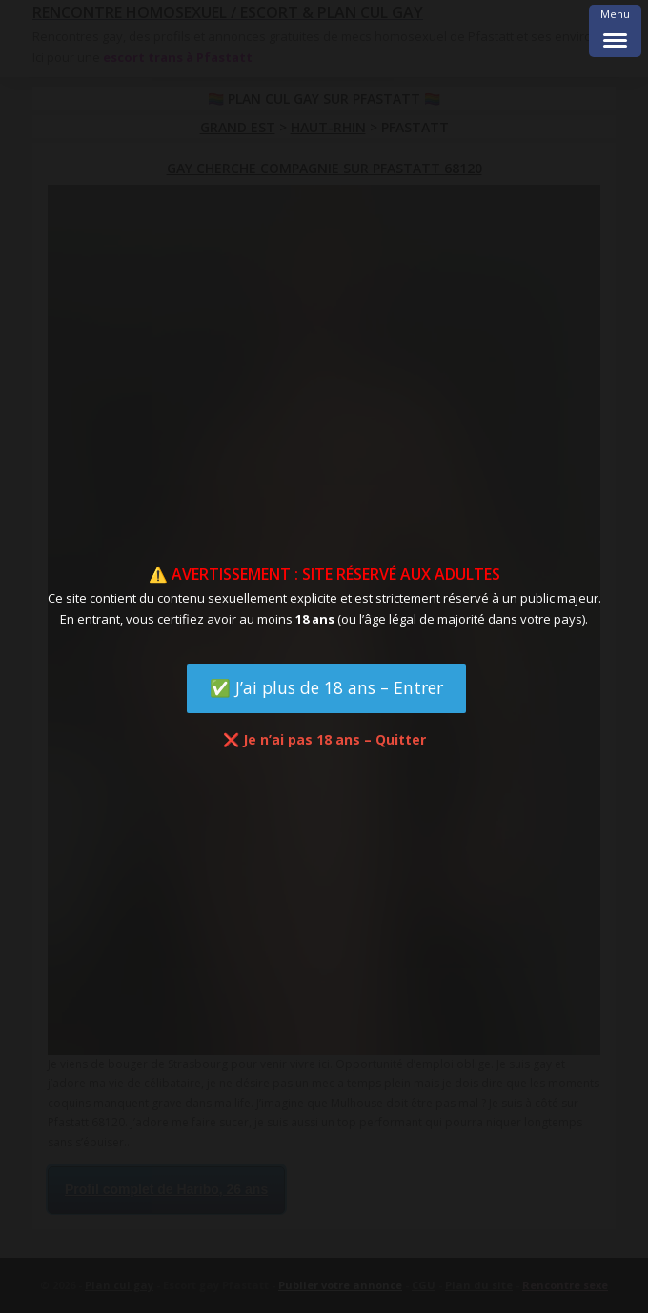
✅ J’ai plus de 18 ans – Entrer (326, 687)
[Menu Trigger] (615, 31)
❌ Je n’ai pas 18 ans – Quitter (324, 739)
